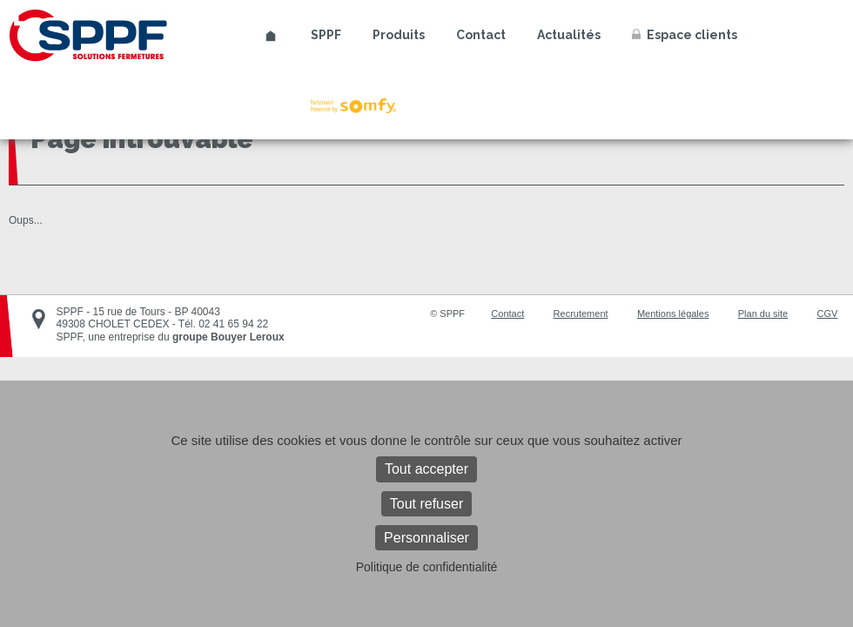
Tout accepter (426, 469)
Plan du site (763, 313)
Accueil (270, 36)
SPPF (326, 35)
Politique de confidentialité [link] (427, 567)
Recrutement (581, 313)
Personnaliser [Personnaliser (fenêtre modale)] (426, 537)
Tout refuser (426, 503)
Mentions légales (673, 313)
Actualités (569, 35)
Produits (399, 35)
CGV (827, 313)
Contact (481, 35)
